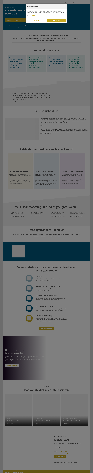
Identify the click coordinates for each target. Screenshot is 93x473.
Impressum (33, 15)
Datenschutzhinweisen (55, 14)
